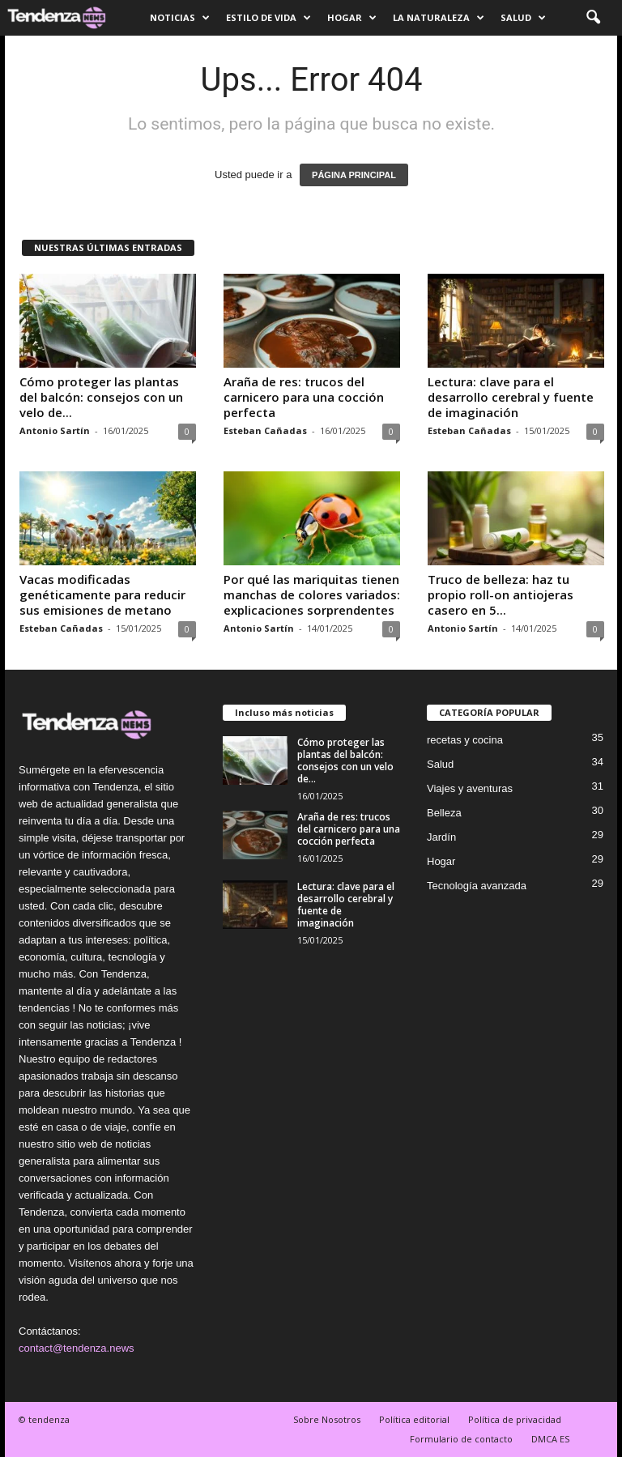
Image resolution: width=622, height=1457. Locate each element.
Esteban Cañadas (265, 430)
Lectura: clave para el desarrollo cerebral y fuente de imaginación (511, 396)
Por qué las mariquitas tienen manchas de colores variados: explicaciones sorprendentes (312, 594)
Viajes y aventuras (470, 788)
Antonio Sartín (54, 430)
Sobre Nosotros (326, 1419)
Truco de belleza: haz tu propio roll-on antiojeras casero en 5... (500, 594)
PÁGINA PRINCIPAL (354, 175)
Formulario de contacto (461, 1439)
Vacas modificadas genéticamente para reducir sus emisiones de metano (102, 594)
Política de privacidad (514, 1419)
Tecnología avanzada (476, 886)
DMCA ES (550, 1439)
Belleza (444, 813)
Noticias (180, 18)
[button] (593, 18)
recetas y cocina (465, 740)
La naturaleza (438, 18)
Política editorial (414, 1419)
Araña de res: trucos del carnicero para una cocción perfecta (304, 396)
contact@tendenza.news (76, 1348)
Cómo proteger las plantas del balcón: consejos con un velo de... (101, 396)
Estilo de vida (268, 18)
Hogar (352, 18)
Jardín (441, 837)
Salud (523, 18)
